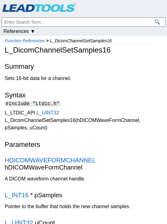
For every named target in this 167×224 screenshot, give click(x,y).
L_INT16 (17, 196)
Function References (25, 40)
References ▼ (19, 31)
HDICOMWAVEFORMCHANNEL (50, 161)
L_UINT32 (47, 113)
